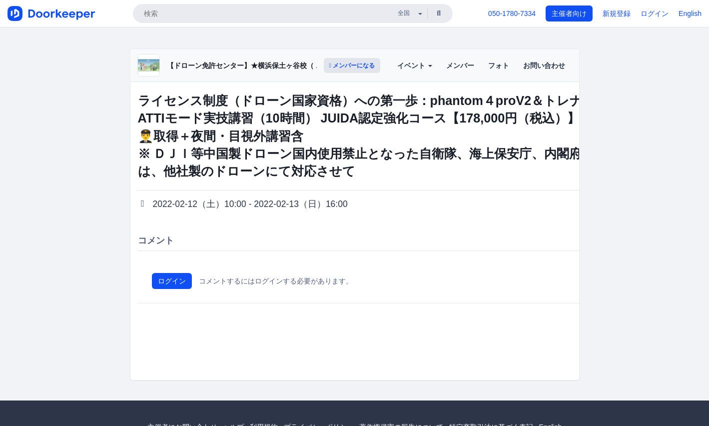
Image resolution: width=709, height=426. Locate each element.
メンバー (460, 66)
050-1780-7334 (512, 14)
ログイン (655, 14)
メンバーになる (352, 65)
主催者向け (569, 14)
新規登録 (617, 14)
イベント (414, 66)
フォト (498, 66)
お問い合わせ (544, 66)
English (690, 14)
